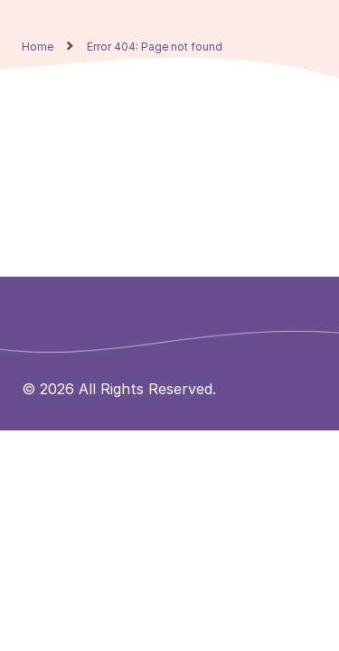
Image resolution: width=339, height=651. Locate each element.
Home (37, 47)
